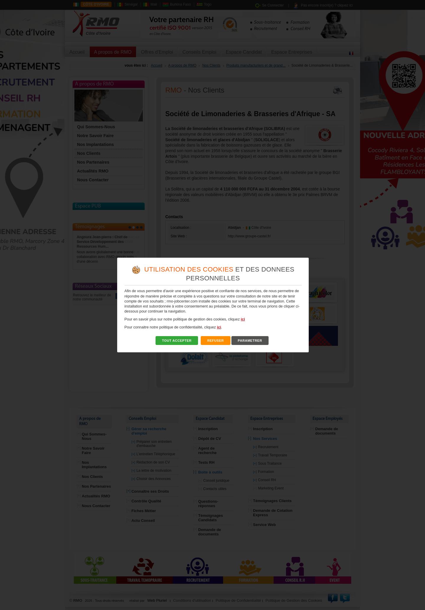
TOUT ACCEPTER (177, 340)
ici (243, 319)
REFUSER (215, 340)
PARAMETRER (250, 340)
